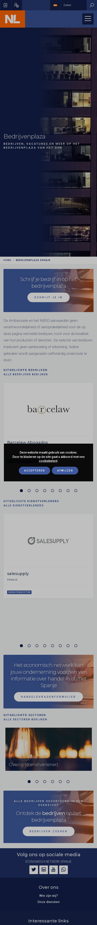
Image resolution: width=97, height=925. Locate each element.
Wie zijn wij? (48, 896)
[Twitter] (33, 869)
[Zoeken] (92, 5)
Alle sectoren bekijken (25, 719)
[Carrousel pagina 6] (60, 491)
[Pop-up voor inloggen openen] (5, 5)
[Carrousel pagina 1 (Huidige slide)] (21, 491)
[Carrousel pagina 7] (68, 491)
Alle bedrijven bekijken (25, 374)
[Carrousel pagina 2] (29, 491)
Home (7, 260)
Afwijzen (65, 470)
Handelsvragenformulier (48, 696)
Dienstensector (19, 592)
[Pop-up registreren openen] (16, 5)
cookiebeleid (48, 461)
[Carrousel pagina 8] (76, 491)
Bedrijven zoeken (49, 831)
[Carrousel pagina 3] (37, 491)
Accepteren (34, 470)
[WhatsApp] (63, 869)
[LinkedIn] (43, 869)
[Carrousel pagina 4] (45, 491)
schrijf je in (48, 297)
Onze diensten (48, 902)
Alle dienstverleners (23, 505)
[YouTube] (53, 869)
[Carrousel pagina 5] (52, 491)
